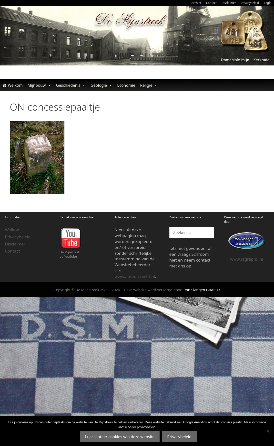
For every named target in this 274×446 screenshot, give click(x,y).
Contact (211, 3)
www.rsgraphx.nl (246, 259)
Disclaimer (229, 3)
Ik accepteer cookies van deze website (119, 436)
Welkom (15, 85)
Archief (196, 3)
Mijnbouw (39, 85)
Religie (149, 85)
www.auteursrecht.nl (134, 276)
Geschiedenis (71, 85)
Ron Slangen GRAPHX (201, 289)
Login (268, 3)
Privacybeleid (250, 3)
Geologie (101, 85)
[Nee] (267, 431)
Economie (126, 85)
